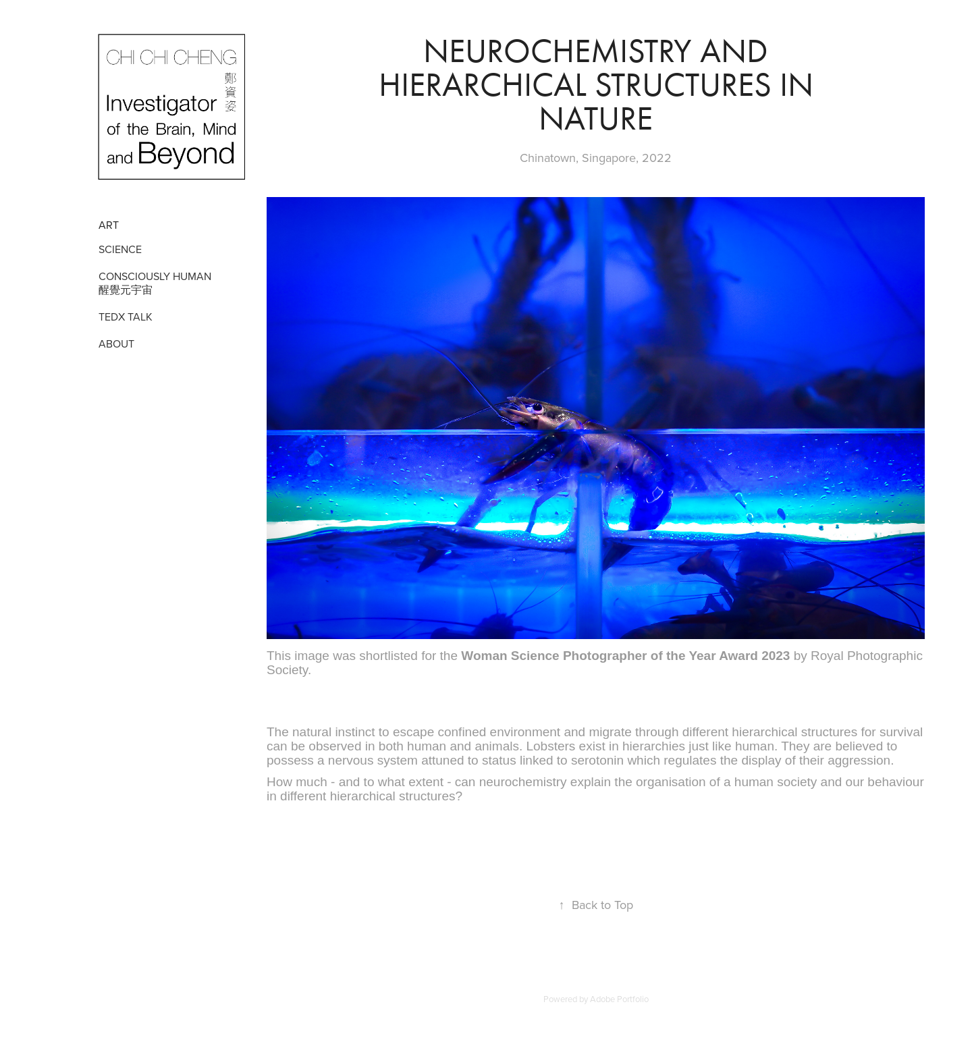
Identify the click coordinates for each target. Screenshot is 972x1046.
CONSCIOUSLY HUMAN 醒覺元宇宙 (155, 283)
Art (109, 224)
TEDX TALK (126, 316)
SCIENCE (120, 249)
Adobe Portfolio (619, 999)
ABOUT (116, 343)
